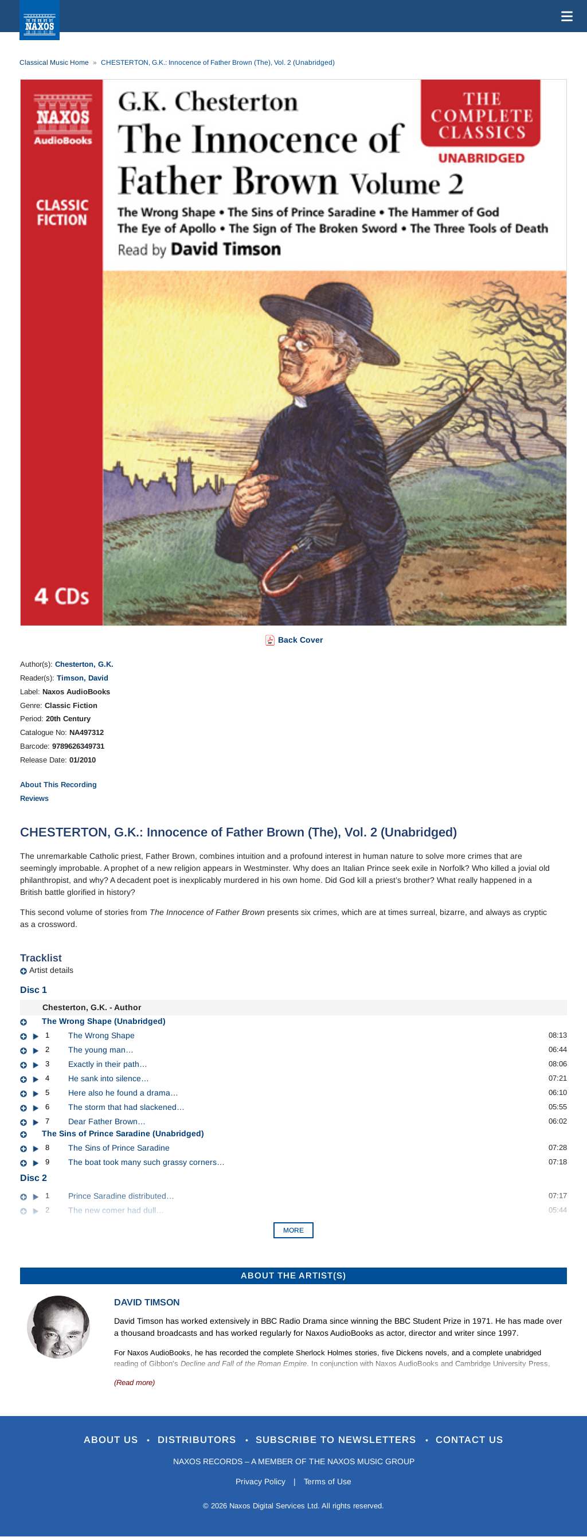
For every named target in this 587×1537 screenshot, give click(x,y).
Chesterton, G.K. (84, 664)
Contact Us (470, 1440)
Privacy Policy (260, 1481)
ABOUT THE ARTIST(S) (293, 1275)
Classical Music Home (54, 62)
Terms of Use (328, 1481)
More (293, 1230)
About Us (112, 1440)
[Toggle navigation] (564, 16)
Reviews (34, 798)
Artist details (51, 970)
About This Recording (58, 784)
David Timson (147, 1302)
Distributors (199, 1440)
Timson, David (82, 678)
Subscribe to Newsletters (338, 1440)
